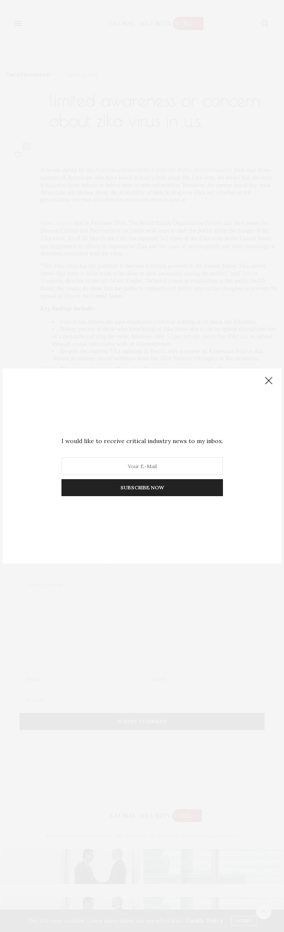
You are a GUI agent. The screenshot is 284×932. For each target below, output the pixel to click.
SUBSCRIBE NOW (142, 487)
